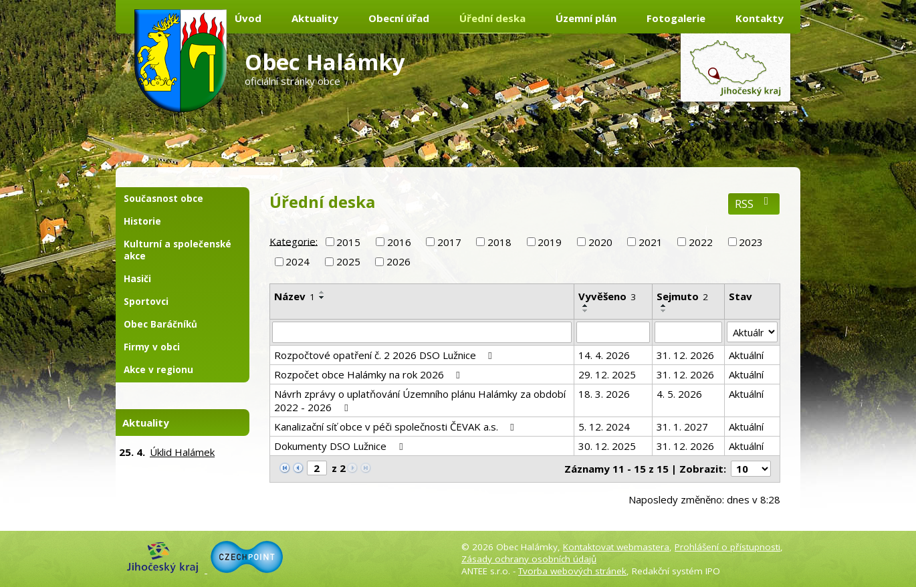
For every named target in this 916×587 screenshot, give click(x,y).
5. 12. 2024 (604, 426)
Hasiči (137, 279)
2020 (600, 242)
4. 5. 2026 (679, 393)
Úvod (248, 18)
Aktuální (746, 355)
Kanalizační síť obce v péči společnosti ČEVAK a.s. (396, 426)
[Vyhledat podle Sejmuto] (688, 332)
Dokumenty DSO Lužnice (340, 446)
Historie (142, 221)
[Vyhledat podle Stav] (752, 332)
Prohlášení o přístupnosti (727, 547)
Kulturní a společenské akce (177, 250)
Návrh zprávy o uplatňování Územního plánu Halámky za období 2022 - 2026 (420, 400)
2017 (449, 242)
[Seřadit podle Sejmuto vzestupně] (664, 305)
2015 (348, 242)
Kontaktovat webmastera (616, 547)
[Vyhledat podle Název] (422, 332)
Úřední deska (492, 18)
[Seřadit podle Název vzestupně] (322, 292)
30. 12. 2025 (607, 446)
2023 (751, 242)
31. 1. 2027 (682, 426)
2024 (297, 261)
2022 (701, 242)
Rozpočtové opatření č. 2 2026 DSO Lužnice (385, 355)
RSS (754, 203)
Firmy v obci (152, 347)
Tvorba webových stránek (572, 571)
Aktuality (315, 18)
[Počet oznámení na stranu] (751, 469)
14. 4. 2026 (604, 355)
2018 (499, 242)
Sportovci (146, 302)
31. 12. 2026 (685, 355)
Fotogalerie (676, 18)
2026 (398, 261)
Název (294, 296)
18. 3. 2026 (604, 393)
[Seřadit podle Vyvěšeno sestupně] (585, 311)
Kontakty (759, 18)
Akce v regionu (158, 370)
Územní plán (586, 18)
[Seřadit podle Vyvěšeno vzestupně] (585, 305)
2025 (348, 261)
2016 (399, 242)
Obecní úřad (398, 18)
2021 (651, 242)
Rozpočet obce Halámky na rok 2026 (369, 374)
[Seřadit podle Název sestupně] (322, 297)
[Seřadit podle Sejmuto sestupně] (664, 311)
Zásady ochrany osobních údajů (528, 559)
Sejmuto (682, 296)
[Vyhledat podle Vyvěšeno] (613, 332)
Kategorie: (293, 240)
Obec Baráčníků (160, 324)
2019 (550, 242)
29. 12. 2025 (607, 374)
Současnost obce (163, 199)
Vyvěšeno (607, 296)
